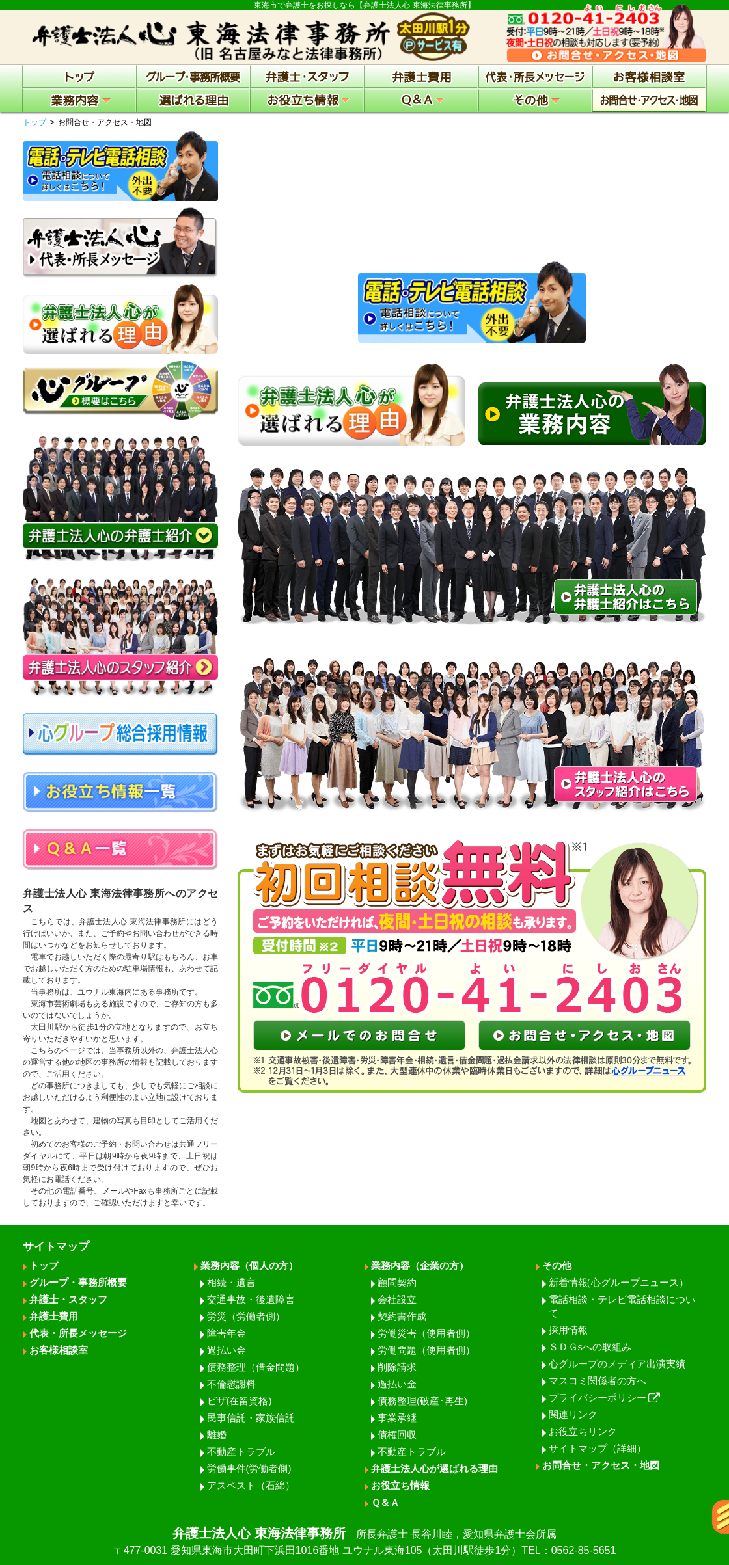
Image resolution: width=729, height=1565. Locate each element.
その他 (556, 1265)
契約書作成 (402, 1316)
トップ (34, 122)
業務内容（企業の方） (420, 1265)
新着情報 (619, 1282)
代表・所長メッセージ (78, 1333)
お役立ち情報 (400, 1485)
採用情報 (568, 1329)
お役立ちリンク (583, 1431)
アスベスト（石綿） (251, 1485)
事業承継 (397, 1417)
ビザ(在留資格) (239, 1400)
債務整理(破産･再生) (422, 1400)
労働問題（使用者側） (426, 1350)
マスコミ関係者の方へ (597, 1380)
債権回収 (397, 1434)
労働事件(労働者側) (249, 1468)
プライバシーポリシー (605, 1397)
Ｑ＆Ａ (385, 1502)
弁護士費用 (53, 1316)
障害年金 (226, 1333)
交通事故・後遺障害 (251, 1299)
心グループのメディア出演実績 (617, 1363)
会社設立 (397, 1299)
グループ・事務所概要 (78, 1282)
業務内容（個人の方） (249, 1265)
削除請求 (397, 1366)
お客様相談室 (58, 1350)
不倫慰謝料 (231, 1383)
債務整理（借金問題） (256, 1366)
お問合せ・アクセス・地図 (600, 1465)
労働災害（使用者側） (426, 1333)
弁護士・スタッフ (68, 1299)
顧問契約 (397, 1282)
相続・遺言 (231, 1282)
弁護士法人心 (364, 1542)
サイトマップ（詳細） (597, 1448)
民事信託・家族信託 (251, 1417)
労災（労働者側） (246, 1316)
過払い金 (226, 1350)
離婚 (217, 1434)
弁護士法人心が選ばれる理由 (434, 1468)
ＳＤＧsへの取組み (590, 1346)
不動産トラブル (241, 1451)
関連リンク (573, 1414)
